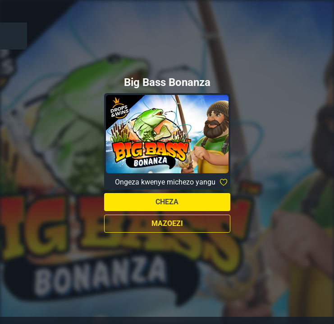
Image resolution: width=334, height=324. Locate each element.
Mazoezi (167, 223)
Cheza (167, 202)
